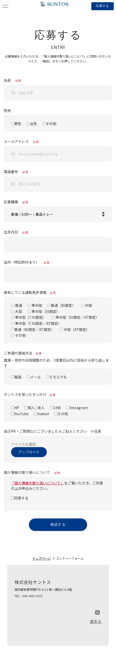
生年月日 (16, 232)
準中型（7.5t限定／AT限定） (37, 323)
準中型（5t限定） (45, 311)
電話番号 (16, 171)
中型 (88, 305)
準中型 (36, 305)
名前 (12, 80)
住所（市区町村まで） (26, 262)
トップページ (41, 558)
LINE (57, 407)
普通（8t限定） (63, 305)
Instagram (79, 407)
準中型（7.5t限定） (30, 317)
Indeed (43, 413)
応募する (102, 6)
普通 (18, 305)
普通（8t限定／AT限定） (34, 329)
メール (35, 376)
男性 (17, 123)
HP (16, 407)
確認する (58, 525)
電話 (17, 376)
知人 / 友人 (36, 407)
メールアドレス (21, 141)
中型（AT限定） (76, 329)
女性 (33, 123)
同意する (21, 497)
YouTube (21, 413)
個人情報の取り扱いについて (32, 472)
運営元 (96, 622)
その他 (51, 123)
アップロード (29, 452)
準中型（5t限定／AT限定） (77, 317)
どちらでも (58, 376)
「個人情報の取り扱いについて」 (37, 482)
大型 (18, 311)
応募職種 (16, 201)
